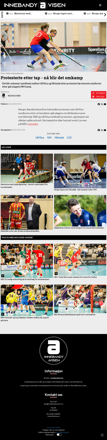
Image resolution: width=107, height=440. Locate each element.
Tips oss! (100, 97)
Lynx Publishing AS (62, 432)
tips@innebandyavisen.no (53, 404)
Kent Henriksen (53, 416)
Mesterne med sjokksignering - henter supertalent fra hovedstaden (22, 13)
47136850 (100, 93)
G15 (69, 137)
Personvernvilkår (53, 427)
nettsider (33, 124)
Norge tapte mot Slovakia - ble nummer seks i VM (61, 13)
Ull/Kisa (40, 137)
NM (49, 137)
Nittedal (59, 137)
